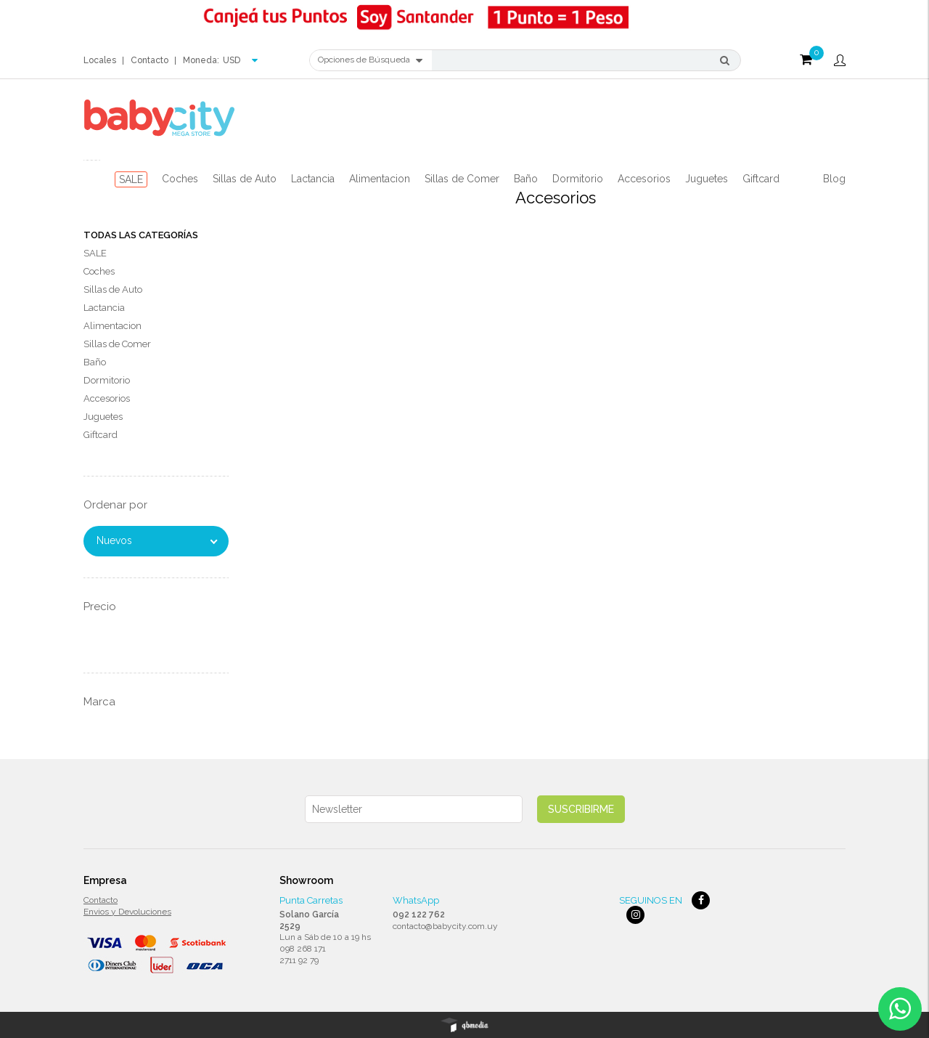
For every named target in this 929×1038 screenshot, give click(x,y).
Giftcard (760, 179)
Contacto (149, 60)
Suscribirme (581, 809)
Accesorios (644, 179)
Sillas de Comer (462, 179)
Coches (180, 179)
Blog (834, 179)
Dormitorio (577, 179)
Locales (99, 60)
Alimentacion (379, 179)
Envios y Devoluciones (127, 912)
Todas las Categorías (140, 235)
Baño (526, 179)
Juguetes (706, 179)
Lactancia (313, 179)
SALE (131, 179)
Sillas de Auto (245, 179)
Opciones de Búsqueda (370, 60)
